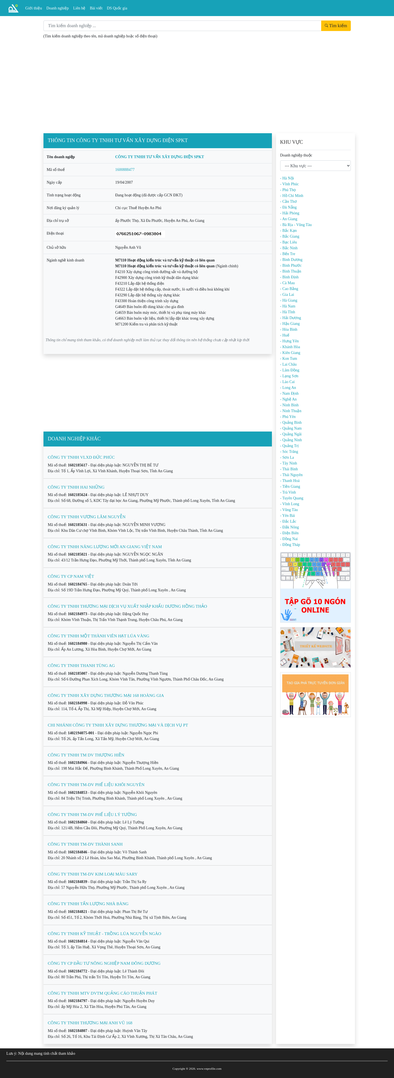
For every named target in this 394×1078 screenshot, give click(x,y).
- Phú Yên (288, 417)
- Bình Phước (291, 265)
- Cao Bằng (289, 289)
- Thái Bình (289, 469)
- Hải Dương (290, 318)
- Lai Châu (288, 364)
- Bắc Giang (289, 236)
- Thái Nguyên (291, 475)
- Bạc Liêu (288, 242)
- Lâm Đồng (289, 370)
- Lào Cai (287, 382)
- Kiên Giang (290, 353)
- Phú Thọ (288, 190)
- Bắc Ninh (289, 248)
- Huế (284, 335)
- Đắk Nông (289, 527)
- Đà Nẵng (288, 207)
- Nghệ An (288, 399)
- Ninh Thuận (291, 411)
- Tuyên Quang (291, 498)
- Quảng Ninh (291, 440)
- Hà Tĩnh (287, 312)
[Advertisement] (197, 87)
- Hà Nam (287, 306)
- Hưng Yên (289, 341)
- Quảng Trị (289, 446)
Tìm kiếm (336, 25)
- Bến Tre (287, 254)
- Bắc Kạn (288, 231)
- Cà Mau (287, 283)
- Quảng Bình (291, 422)
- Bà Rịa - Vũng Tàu (296, 225)
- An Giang (288, 219)
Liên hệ (79, 8)
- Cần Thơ (288, 201)
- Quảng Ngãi (291, 434)
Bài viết (96, 8)
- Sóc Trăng (289, 452)
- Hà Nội (287, 178)
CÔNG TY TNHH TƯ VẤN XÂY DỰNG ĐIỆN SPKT (159, 157)
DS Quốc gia (117, 8)
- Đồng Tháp (290, 545)
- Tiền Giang (290, 486)
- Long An (288, 388)
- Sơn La (287, 457)
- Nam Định (289, 393)
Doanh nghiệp (58, 8)
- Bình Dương (291, 260)
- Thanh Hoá (290, 481)
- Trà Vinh (288, 492)
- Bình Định (289, 277)
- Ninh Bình (289, 405)
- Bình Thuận (290, 271)
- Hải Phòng (289, 213)
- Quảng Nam (291, 428)
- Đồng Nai (289, 539)
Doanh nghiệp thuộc (296, 155)
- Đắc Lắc (288, 521)
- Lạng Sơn (289, 376)
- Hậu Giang (290, 324)
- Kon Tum (288, 358)
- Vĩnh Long (289, 504)
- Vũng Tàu (289, 510)
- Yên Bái (287, 516)
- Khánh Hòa (290, 347)
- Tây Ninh (288, 463)
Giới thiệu (33, 8)
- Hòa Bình (288, 329)
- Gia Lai (287, 294)
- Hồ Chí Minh (291, 196)
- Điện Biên (289, 533)
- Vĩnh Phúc (289, 184)
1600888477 (125, 170)
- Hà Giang (288, 300)
